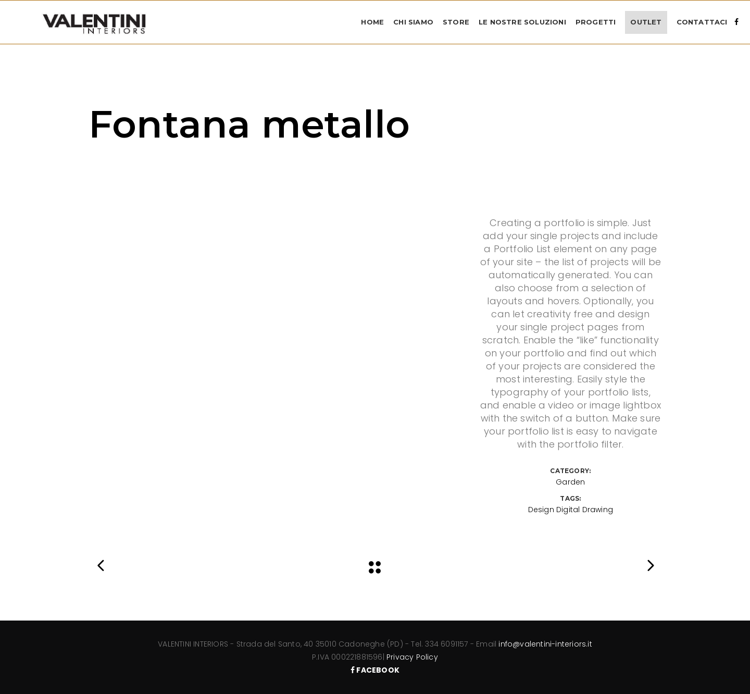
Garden (570, 482)
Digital (568, 509)
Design (541, 509)
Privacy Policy (412, 657)
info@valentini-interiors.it (545, 644)
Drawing (597, 509)
